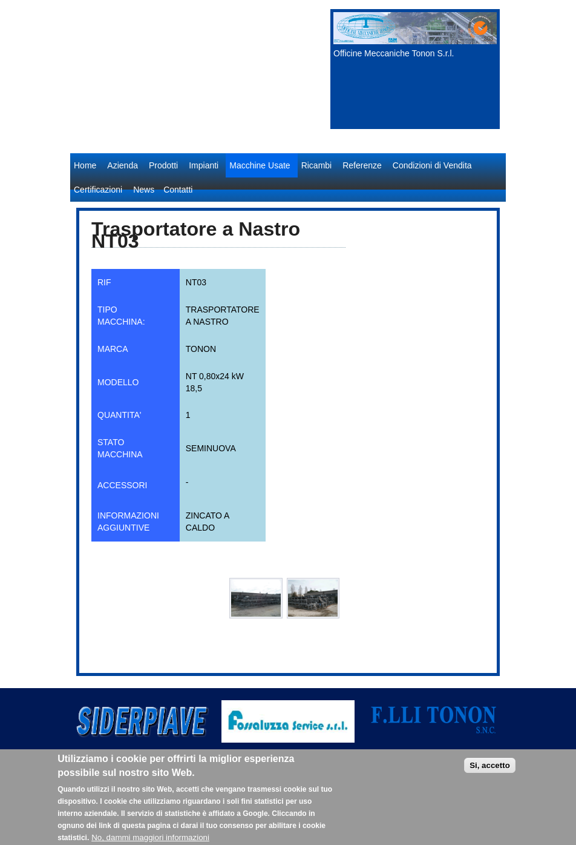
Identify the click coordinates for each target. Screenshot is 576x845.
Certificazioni (98, 189)
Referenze (362, 165)
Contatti (177, 189)
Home (85, 165)
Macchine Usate (259, 165)
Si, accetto (490, 773)
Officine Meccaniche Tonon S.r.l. (393, 53)
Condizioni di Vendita (432, 165)
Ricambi (316, 165)
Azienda (122, 165)
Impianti (203, 165)
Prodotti (163, 165)
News (143, 189)
